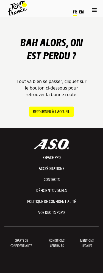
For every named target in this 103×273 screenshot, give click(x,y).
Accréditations (51, 168)
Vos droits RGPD (51, 212)
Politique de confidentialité (51, 201)
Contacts (52, 179)
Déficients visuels (51, 190)
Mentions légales (87, 243)
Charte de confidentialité (21, 243)
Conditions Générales (57, 243)
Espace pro (52, 157)
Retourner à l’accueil (51, 111)
